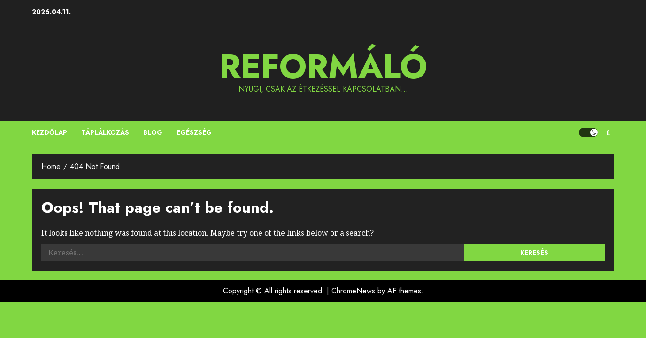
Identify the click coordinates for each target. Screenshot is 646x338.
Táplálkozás (105, 132)
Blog (152, 132)
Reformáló (323, 66)
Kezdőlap (49, 132)
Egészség (194, 132)
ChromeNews (353, 290)
